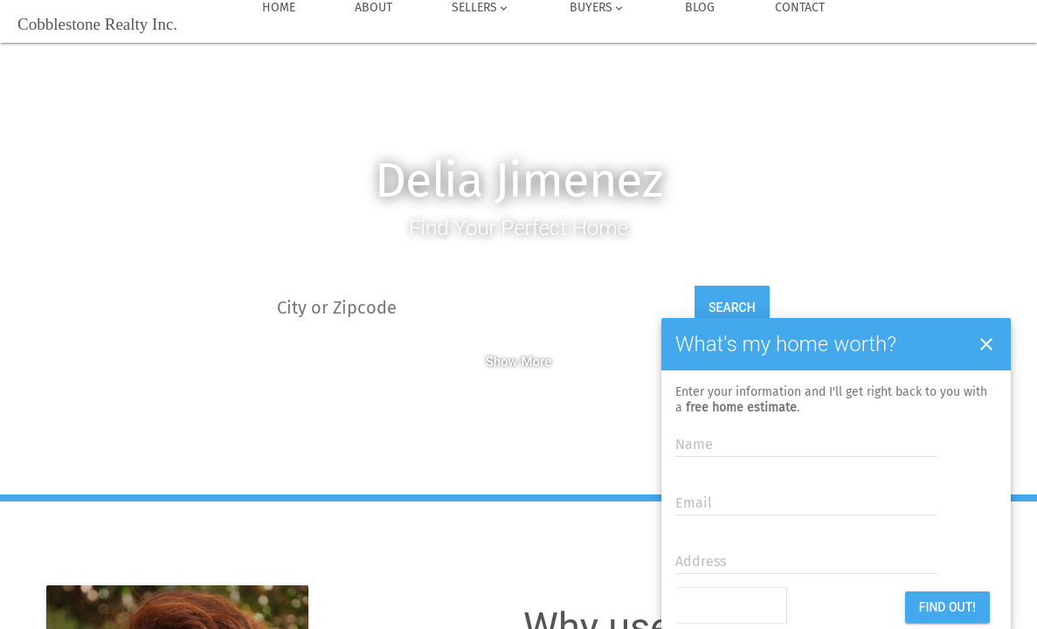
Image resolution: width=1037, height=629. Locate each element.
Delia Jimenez (518, 180)
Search (732, 307)
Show (502, 362)
